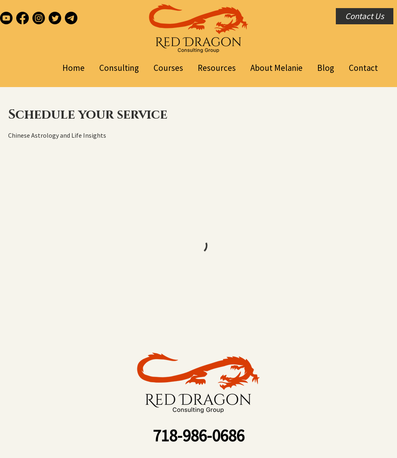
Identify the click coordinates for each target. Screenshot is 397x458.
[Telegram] (71, 18)
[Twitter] (55, 18)
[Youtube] (6, 18)
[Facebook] (22, 18)
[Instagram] (38, 18)
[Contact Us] (364, 16)
